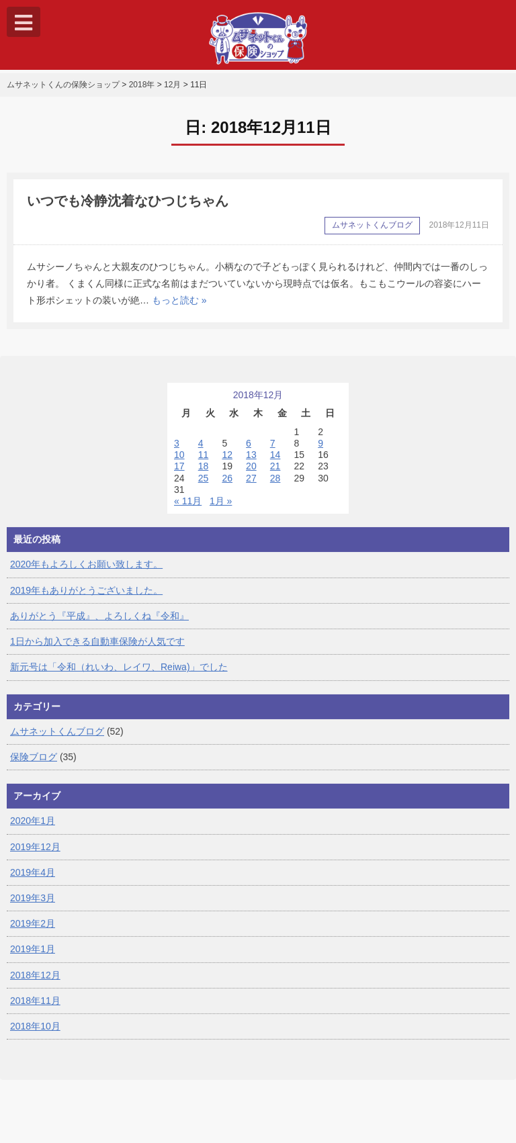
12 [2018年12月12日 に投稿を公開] (227, 462)
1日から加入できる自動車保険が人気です (97, 648)
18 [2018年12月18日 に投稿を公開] (203, 473)
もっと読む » (179, 307)
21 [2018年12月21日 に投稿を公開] (275, 473)
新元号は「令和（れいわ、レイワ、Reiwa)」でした (119, 674)
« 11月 (188, 508)
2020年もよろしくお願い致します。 (86, 571)
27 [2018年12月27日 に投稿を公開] (251, 484)
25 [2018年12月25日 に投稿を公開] (203, 484)
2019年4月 (32, 879)
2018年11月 (35, 1008)
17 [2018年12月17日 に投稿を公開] (179, 473)
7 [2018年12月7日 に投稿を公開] (272, 450)
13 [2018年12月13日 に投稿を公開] (251, 462)
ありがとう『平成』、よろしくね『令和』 (99, 623)
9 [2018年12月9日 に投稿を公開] (320, 450)
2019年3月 (32, 905)
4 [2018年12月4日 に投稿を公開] (201, 450)
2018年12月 (35, 981)
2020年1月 (32, 828)
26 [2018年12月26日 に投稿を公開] (227, 484)
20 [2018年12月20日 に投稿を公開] (251, 473)
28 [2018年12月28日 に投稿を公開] (275, 484)
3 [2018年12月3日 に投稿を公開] (176, 450)
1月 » (221, 508)
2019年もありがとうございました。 (86, 597)
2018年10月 (35, 1033)
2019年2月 (32, 930)
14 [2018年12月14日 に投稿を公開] (275, 462)
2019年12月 (35, 853)
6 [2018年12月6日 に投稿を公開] (248, 450)
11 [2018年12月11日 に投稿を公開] (203, 462)
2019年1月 (32, 956)
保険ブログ (33, 764)
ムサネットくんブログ (57, 738)
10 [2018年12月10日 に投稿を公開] (179, 462)
